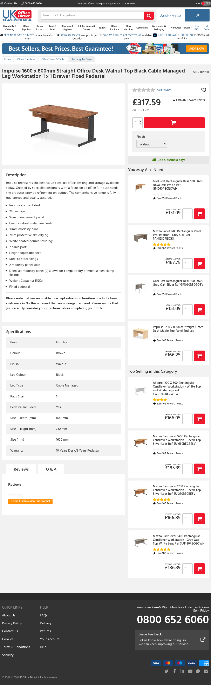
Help (43, 647)
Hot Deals (206, 27)
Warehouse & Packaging (159, 27)
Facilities (102, 28)
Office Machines (128, 27)
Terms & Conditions (16, 647)
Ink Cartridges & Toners (86, 27)
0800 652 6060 (31, 3)
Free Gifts (197, 27)
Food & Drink (52, 27)
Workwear (175, 28)
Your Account (50, 639)
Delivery (46, 623)
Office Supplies (26, 27)
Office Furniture (114, 27)
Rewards (187, 28)
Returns (45, 631)
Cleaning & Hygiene (67, 27)
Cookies (7, 639)
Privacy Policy (12, 623)
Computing (142, 28)
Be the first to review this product (32, 502)
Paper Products (40, 27)
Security (8, 655)
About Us (8, 615)
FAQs (43, 615)
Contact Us (9, 3)
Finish (140, 137)
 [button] (199, 213)
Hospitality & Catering (9, 27)
